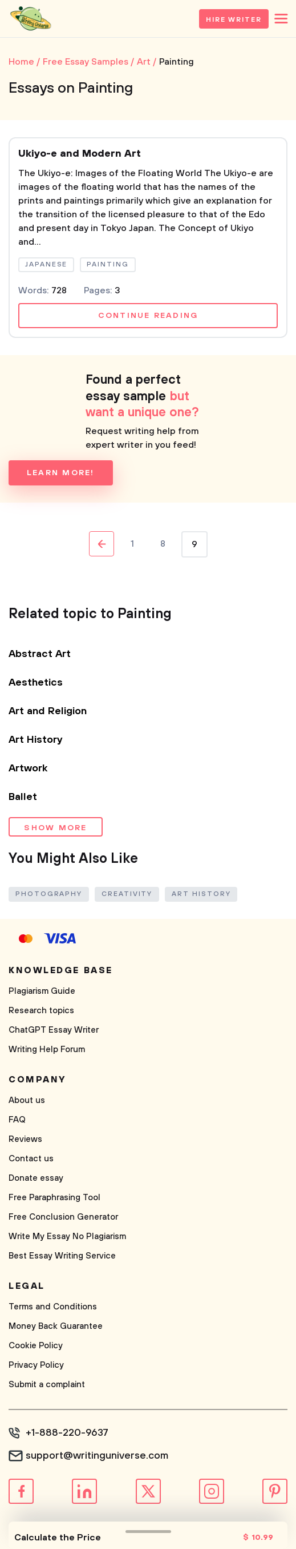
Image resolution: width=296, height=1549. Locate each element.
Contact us (31, 1158)
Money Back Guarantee (56, 1326)
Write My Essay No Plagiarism (67, 1236)
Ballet (23, 797)
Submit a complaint (47, 1384)
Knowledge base (61, 970)
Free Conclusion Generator (63, 1217)
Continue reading (148, 315)
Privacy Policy (36, 1365)
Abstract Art (40, 654)
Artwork (28, 768)
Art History (36, 740)
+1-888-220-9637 (67, 1433)
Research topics (41, 1010)
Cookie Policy (36, 1345)
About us (27, 1100)
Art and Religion (48, 711)
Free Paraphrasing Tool (54, 1197)
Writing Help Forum (47, 1049)
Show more (55, 828)
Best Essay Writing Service (62, 1256)
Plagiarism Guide (42, 991)
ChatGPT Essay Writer (54, 1030)
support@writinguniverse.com (97, 1456)
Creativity (127, 894)
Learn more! (61, 473)
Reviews (25, 1139)
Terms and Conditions (53, 1306)
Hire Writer (234, 19)
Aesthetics (36, 682)
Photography (48, 894)
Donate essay (36, 1178)
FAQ (17, 1119)
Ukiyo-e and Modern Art (79, 154)
